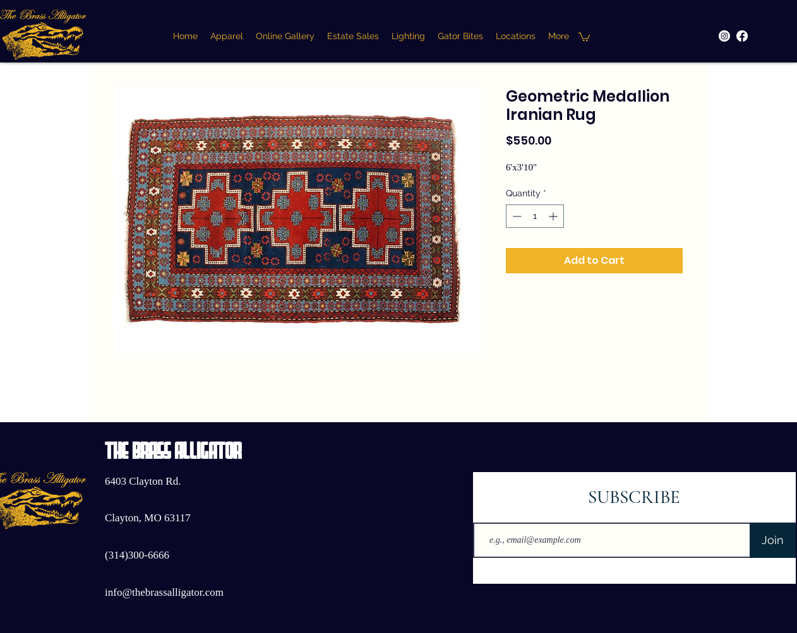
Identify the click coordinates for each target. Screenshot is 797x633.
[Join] (773, 540)
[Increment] (554, 216)
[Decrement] (516, 216)
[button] (584, 36)
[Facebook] (742, 36)
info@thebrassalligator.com (164, 592)
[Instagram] (724, 36)
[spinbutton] (535, 216)
